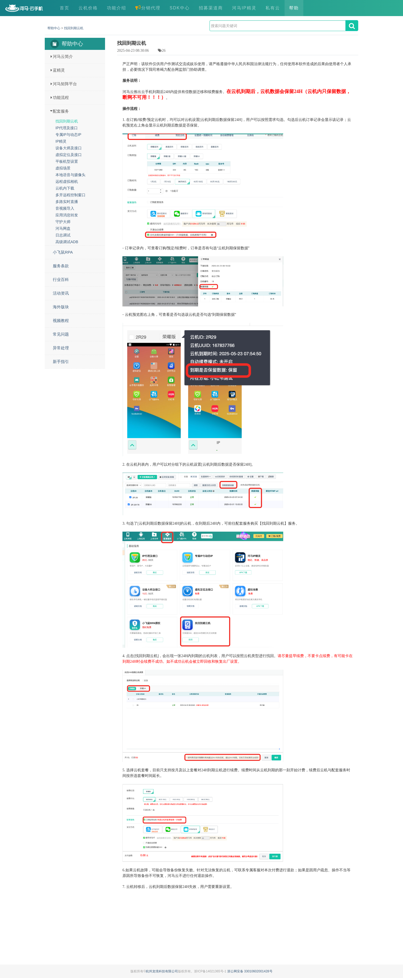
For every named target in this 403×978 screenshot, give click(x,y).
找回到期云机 (73, 28)
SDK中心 (180, 8)
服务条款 (61, 266)
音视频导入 (64, 208)
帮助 (294, 8)
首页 (64, 8)
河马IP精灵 (244, 8)
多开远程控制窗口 (70, 195)
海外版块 (61, 307)
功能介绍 (116, 8)
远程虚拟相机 (66, 181)
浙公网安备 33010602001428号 (250, 971)
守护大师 (62, 222)
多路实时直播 (66, 201)
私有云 (273, 8)
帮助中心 (53, 28)
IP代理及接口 (66, 128)
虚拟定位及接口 (68, 155)
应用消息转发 (66, 215)
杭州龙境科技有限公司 (162, 971)
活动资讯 (61, 293)
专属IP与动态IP (68, 134)
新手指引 (61, 361)
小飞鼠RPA (63, 252)
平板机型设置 (66, 161)
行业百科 (61, 279)
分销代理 (148, 7)
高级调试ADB (66, 242)
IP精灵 (60, 141)
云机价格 (88, 8)
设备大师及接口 (68, 148)
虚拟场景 (62, 168)
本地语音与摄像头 (70, 175)
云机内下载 (64, 188)
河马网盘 (62, 228)
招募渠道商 (211, 8)
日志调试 (62, 235)
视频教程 (61, 320)
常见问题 (61, 334)
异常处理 (61, 348)
